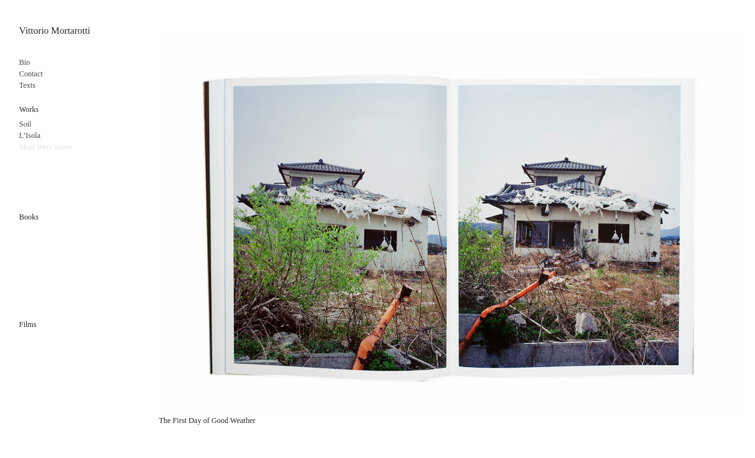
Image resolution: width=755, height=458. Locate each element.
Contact (31, 73)
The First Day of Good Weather (207, 420)
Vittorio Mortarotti (54, 30)
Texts (27, 85)
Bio (24, 62)
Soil (25, 124)
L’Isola (30, 135)
